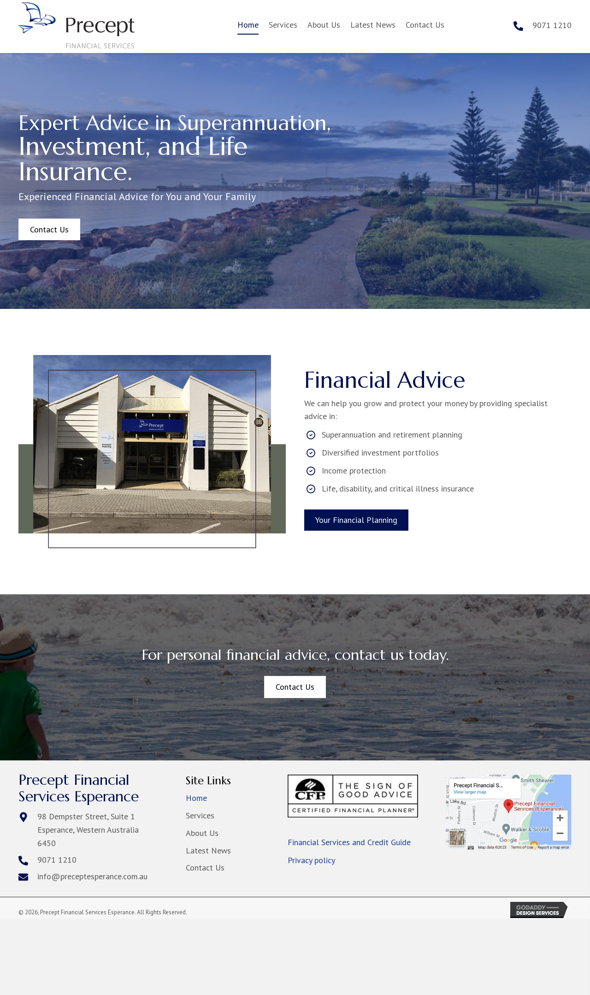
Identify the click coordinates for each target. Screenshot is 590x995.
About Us (202, 833)
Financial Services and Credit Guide (349, 842)
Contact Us (205, 867)
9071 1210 (552, 25)
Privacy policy (311, 860)
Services (200, 815)
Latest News (208, 850)
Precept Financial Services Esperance (78, 787)
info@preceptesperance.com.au (92, 876)
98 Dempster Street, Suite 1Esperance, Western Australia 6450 (88, 829)
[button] (49, 230)
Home (196, 798)
